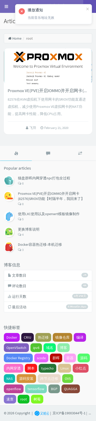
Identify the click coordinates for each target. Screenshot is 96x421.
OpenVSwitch (16, 347)
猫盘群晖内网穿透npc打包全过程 (44, 178)
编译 (79, 337)
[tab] (16, 153)
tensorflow (36, 389)
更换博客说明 (28, 229)
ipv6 (36, 347)
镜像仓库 (62, 337)
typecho (47, 368)
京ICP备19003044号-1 (69, 412)
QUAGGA (70, 389)
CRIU (27, 337)
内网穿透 (13, 368)
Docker (11, 337)
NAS (9, 378)
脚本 (31, 368)
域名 (49, 347)
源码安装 (26, 378)
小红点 (80, 368)
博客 (63, 347)
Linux (64, 368)
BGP (54, 389)
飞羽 (33, 128)
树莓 (37, 399)
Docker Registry (18, 358)
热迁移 (43, 337)
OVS (68, 378)
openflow (13, 389)
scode (41, 358)
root (23, 399)
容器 (69, 358)
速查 (10, 399)
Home (15, 38)
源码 (83, 358)
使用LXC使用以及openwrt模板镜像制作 (49, 214)
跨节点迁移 (49, 378)
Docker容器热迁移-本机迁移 (40, 244)
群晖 (56, 358)
